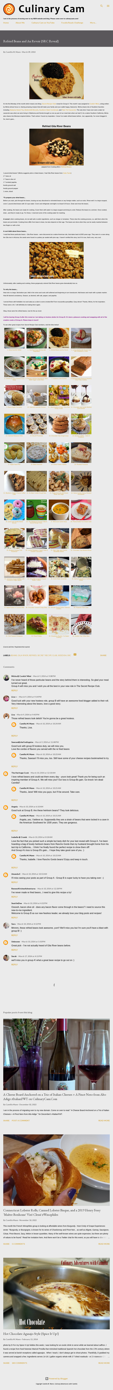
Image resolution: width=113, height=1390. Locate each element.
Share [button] (103, 655)
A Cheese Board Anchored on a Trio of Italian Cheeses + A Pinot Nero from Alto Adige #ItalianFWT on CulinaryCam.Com (54, 1096)
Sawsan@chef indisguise (22, 742)
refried (33, 655)
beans (14, 655)
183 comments (19, 1363)
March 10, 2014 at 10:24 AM (48, 723)
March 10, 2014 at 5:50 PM (33, 941)
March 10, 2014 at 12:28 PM (50, 888)
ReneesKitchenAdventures (23, 888)
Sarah (14, 956)
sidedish (62, 655)
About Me (20, 22)
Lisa (13, 714)
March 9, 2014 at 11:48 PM (47, 742)
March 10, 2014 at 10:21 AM (48, 788)
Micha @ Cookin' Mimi (21, 676)
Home (6, 22)
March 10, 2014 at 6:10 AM (31, 806)
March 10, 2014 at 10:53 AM (34, 874)
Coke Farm (67, 173)
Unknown (15, 941)
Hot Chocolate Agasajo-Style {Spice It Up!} (31, 1334)
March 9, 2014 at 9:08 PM (44, 676)
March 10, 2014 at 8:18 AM (40, 837)
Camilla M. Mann (27, 723)
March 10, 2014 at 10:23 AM (48, 754)
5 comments (18, 1244)
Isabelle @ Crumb (19, 837)
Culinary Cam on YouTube (43, 22)
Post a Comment (21, 1120)
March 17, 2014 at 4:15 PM (30, 956)
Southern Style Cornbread (48, 110)
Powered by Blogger (56, 1378)
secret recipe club (47, 655)
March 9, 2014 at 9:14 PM (30, 697)
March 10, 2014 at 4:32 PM (35, 903)
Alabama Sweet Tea (17, 110)
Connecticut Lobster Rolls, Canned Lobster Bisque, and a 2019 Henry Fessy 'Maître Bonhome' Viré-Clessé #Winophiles (52, 1212)
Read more (104, 1120)
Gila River (23, 655)
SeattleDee (16, 903)
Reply (14, 690)
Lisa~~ (14, 697)
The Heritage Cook (20, 773)
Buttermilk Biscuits (31, 110)
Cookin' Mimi (94, 104)
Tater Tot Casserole (69, 110)
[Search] (101, 5)
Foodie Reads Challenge (72, 22)
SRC (69, 655)
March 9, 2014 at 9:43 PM (28, 714)
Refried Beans (66, 167)
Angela (14, 806)
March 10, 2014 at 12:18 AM (43, 773)
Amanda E (15, 874)
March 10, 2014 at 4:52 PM (29, 924)
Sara (13, 924)
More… (93, 22)
